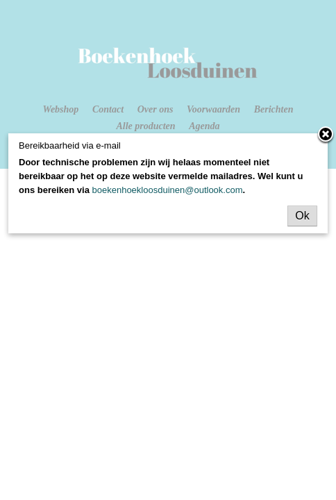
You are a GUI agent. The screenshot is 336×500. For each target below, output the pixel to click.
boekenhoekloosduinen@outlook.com (167, 190)
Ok (302, 216)
